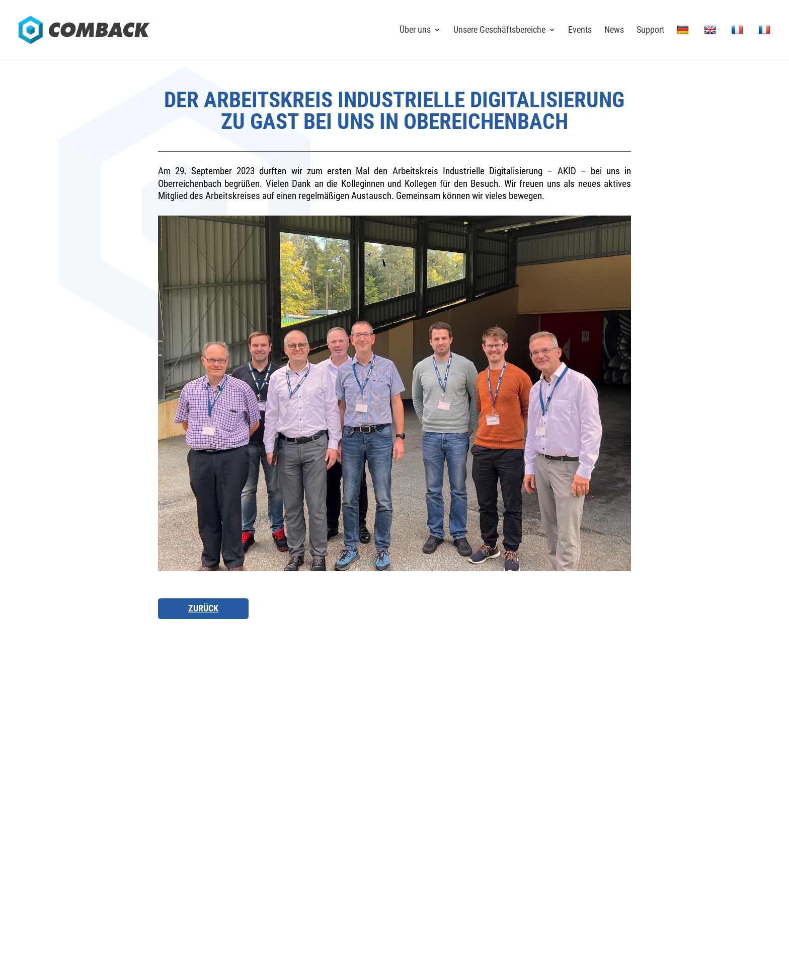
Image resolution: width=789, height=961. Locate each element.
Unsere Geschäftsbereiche (499, 30)
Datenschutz (578, 827)
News (614, 30)
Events (580, 30)
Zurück (203, 608)
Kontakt (351, 762)
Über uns (415, 30)
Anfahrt (241, 762)
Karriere (460, 762)
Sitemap (616, 827)
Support (650, 30)
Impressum (536, 827)
